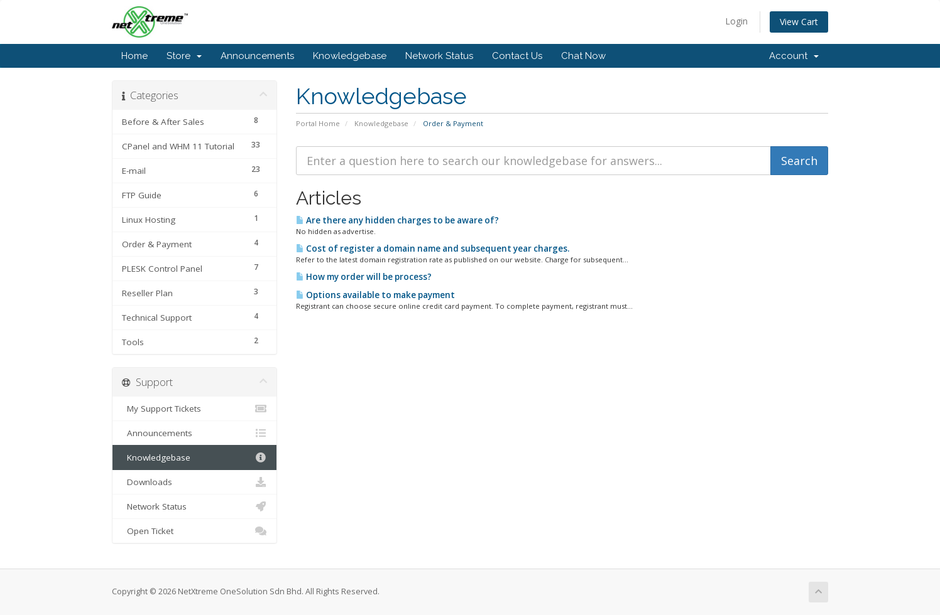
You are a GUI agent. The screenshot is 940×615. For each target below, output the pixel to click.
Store (184, 56)
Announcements (257, 56)
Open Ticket (194, 530)
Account (794, 56)
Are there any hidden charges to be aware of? (397, 220)
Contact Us (517, 56)
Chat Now (583, 56)
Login (736, 21)
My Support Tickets (194, 408)
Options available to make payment (375, 295)
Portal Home (318, 123)
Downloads (194, 481)
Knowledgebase (349, 56)
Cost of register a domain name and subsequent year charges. (432, 248)
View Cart (799, 22)
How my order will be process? (364, 276)
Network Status (439, 56)
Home (134, 56)
